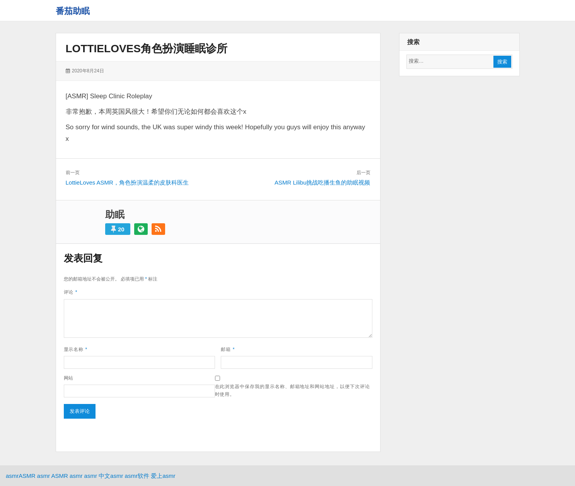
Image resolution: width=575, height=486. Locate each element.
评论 (71, 292)
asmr (12, 475)
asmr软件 (137, 475)
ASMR (27, 475)
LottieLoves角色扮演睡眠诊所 (146, 49)
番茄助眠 (73, 11)
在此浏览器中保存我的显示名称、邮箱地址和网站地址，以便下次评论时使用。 (292, 390)
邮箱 (228, 349)
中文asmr (111, 475)
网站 (69, 378)
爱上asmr (163, 475)
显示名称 (76, 349)
